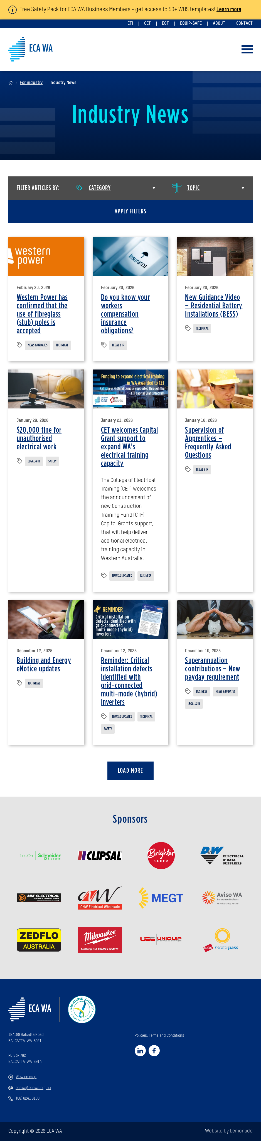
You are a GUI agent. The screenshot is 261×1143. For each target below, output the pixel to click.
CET (147, 23)
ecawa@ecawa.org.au (29, 1090)
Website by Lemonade (229, 1133)
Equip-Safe (191, 23)
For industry (31, 83)
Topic (186, 188)
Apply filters (130, 211)
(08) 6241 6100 (24, 1100)
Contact (244, 23)
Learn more (229, 10)
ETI (130, 23)
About (219, 23)
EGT (165, 23)
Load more (130, 773)
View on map (22, 1079)
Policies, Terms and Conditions (159, 1038)
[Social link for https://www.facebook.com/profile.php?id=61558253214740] (154, 1052)
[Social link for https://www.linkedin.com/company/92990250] (140, 1052)
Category (94, 188)
